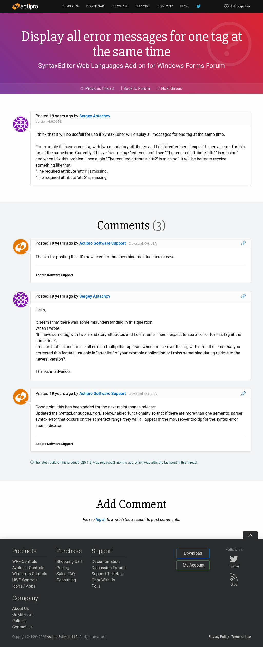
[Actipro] (25, 6)
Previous (97, 88)
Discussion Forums (109, 567)
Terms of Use (241, 637)
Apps (30, 586)
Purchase (69, 551)
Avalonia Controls (28, 567)
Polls (96, 586)
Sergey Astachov (94, 116)
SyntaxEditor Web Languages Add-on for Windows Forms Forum (131, 65)
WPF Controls (24, 561)
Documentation (106, 561)
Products (24, 551)
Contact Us (22, 626)
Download (193, 553)
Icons (17, 586)
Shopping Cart (69, 561)
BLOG (184, 6)
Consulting (66, 580)
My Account (193, 565)
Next (169, 88)
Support (102, 551)
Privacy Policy (219, 637)
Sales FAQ (65, 573)
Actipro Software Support (102, 243)
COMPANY (165, 6)
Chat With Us (103, 580)
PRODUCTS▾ (71, 6)
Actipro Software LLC (62, 637)
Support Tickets (108, 573)
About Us (20, 608)
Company (25, 598)
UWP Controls (25, 580)
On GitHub (23, 614)
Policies (19, 620)
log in (100, 519)
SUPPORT (143, 6)
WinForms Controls (29, 573)
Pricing (62, 567)
